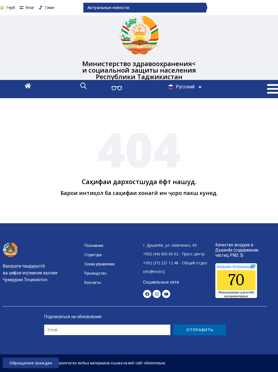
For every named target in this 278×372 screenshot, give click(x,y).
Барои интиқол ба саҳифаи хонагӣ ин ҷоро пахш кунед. (139, 193)
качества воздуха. (245, 267)
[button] (272, 89)
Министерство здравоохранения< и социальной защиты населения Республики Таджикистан (139, 70)
